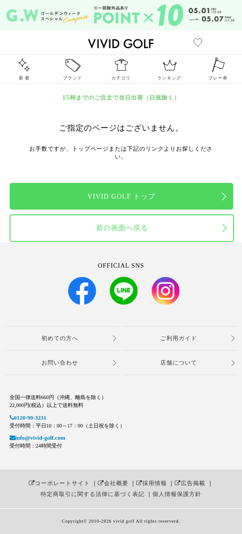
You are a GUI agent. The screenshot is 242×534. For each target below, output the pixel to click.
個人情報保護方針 (176, 494)
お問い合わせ (59, 362)
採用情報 (151, 483)
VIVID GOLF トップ (121, 196)
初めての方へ (59, 338)
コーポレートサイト (59, 483)
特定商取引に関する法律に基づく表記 (93, 494)
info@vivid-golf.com (37, 437)
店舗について (178, 362)
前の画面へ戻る (122, 227)
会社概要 (113, 483)
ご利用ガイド (178, 338)
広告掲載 (190, 483)
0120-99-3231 (28, 417)
